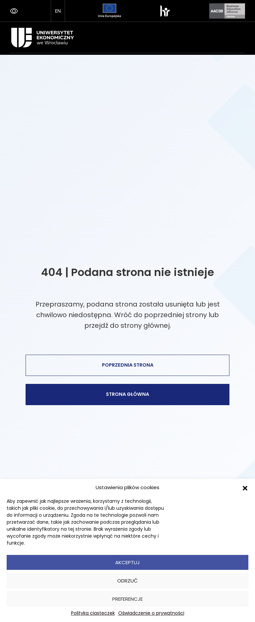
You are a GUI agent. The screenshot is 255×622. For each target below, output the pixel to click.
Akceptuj (127, 562)
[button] (245, 487)
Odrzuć (127, 580)
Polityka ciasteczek (93, 613)
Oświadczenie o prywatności (151, 613)
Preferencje (127, 598)
